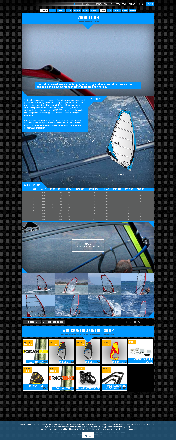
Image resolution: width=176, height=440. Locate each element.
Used (111, 4)
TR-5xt (117, 10)
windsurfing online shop (88, 330)
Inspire (133, 10)
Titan (102, 10)
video (118, 4)
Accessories (97, 4)
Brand (124, 4)
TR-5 (109, 10)
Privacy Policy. (151, 424)
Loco (69, 10)
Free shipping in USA (32, 322)
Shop (106, 4)
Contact (132, 4)
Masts (88, 4)
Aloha (85, 10)
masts (100, 334)
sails (87, 334)
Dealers (140, 4)
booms (94, 334)
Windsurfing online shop (53, 322)
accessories (110, 334)
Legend (53, 10)
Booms (81, 4)
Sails (74, 4)
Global (61, 10)
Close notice (88, 434)
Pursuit (94, 10)
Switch (77, 10)
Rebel (124, 10)
